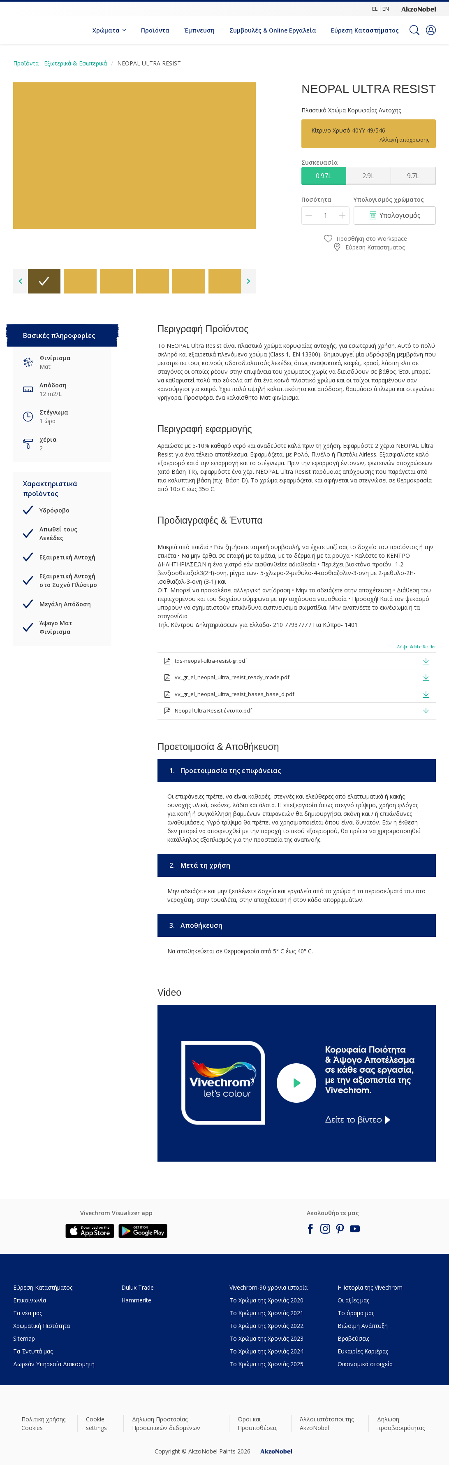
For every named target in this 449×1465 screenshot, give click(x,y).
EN (385, 8)
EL (374, 8)
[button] (431, 30)
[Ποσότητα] (325, 215)
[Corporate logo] (418, 9)
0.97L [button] (324, 175)
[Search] (414, 30)
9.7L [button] (413, 175)
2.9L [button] (368, 175)
